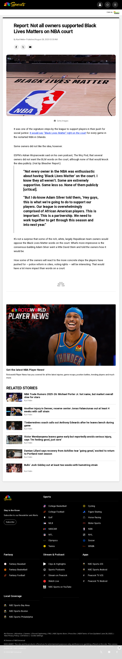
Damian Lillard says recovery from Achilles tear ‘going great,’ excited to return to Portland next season (69, 452)
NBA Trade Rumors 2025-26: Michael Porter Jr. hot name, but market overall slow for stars (68, 396)
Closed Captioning (39, 634)
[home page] (14, 5)
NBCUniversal (19, 640)
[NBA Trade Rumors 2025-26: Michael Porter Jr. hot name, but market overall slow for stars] (14, 397)
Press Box (72, 634)
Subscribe (10, 522)
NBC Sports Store (60, 634)
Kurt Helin (20, 39)
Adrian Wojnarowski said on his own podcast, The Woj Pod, (56, 155)
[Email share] (30, 47)
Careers (27, 634)
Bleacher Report (50, 163)
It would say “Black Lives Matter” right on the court (58, 133)
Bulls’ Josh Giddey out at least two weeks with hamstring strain (61, 465)
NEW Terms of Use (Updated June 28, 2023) (95, 634)
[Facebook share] (16, 47)
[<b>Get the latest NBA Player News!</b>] (61, 335)
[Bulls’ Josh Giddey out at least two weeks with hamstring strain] (14, 468)
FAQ (49, 634)
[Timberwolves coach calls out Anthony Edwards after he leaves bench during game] (14, 425)
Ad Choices (8, 634)
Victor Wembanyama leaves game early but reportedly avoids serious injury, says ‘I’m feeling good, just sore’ (68, 438)
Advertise (18, 634)
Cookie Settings (37, 636)
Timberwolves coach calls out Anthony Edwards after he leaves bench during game (69, 424)
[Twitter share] (23, 47)
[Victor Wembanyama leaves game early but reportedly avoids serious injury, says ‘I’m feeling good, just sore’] (14, 439)
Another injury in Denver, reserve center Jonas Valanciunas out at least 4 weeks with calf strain (66, 410)
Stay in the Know (12, 510)
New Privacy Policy (11, 636)
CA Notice (25, 636)
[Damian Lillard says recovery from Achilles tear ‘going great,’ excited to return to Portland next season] (14, 453)
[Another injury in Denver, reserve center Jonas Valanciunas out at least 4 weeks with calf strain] (14, 411)
